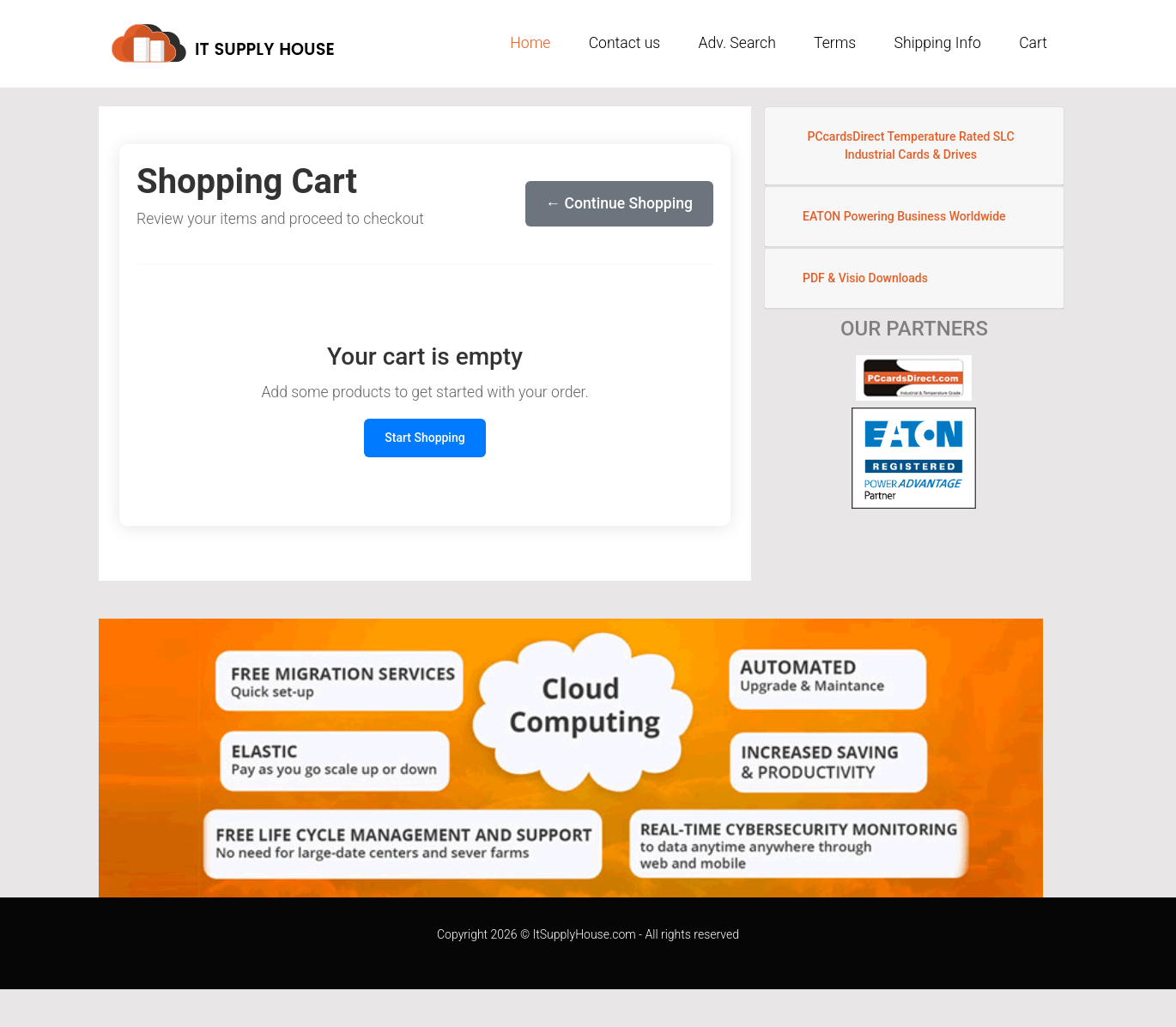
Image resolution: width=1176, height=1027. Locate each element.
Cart (1033, 42)
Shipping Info (937, 42)
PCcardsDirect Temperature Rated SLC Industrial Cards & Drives (910, 145)
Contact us (625, 42)
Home (530, 42)
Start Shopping (424, 437)
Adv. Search (737, 42)
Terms (835, 42)
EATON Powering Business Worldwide (904, 216)
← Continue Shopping (619, 203)
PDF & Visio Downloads (865, 278)
